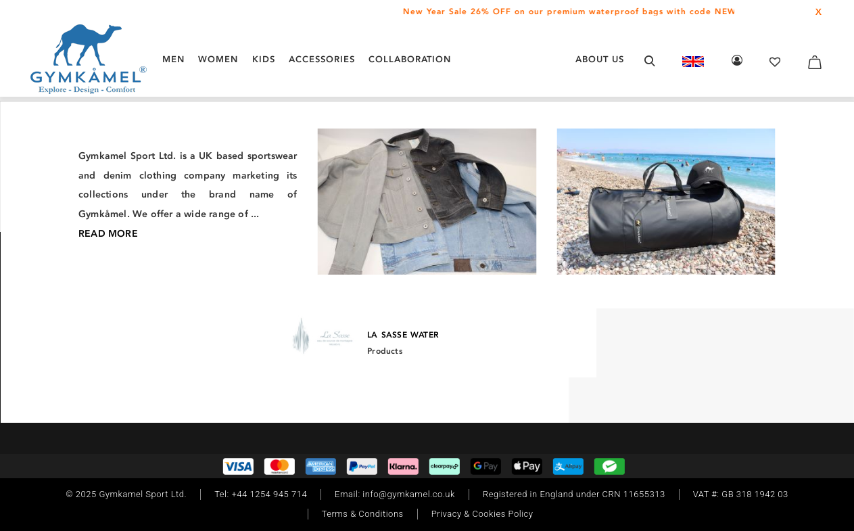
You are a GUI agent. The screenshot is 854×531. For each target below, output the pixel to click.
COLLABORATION (410, 59)
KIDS (263, 59)
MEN (173, 59)
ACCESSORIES (322, 59)
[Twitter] (134, 318)
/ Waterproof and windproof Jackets (345, 164)
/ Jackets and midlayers (205, 164)
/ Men (135, 164)
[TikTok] (114, 318)
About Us (599, 59)
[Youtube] (155, 318)
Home (106, 164)
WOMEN (218, 59)
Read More (611, 379)
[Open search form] (650, 60)
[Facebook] (94, 318)
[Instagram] (77, 318)
